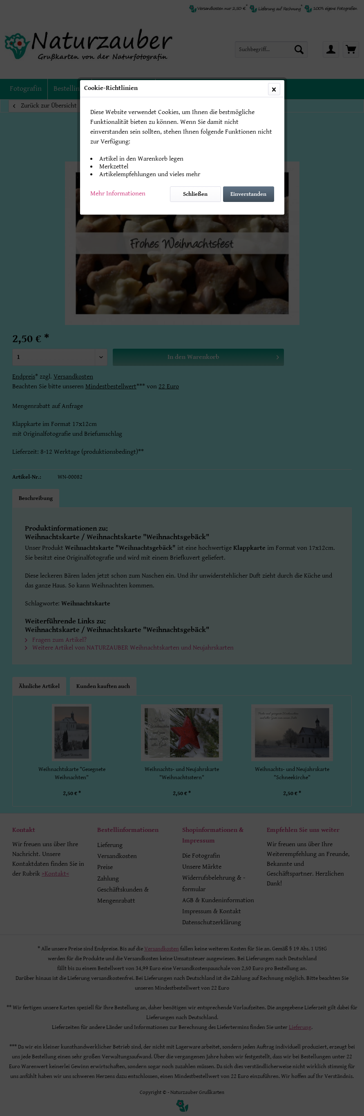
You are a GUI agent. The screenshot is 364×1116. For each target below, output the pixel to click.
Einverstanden (248, 194)
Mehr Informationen (117, 193)
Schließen (195, 194)
